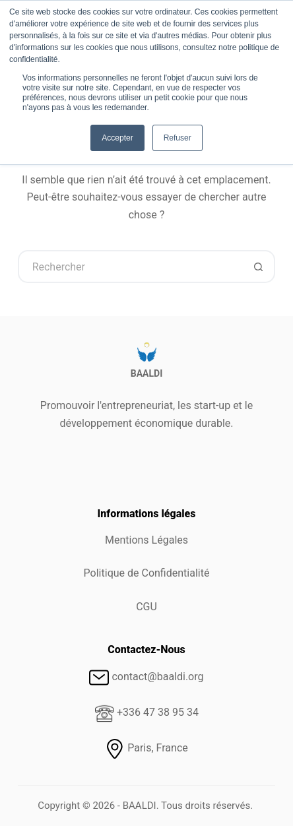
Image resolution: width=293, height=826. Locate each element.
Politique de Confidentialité (147, 573)
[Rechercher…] (130, 266)
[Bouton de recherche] (258, 266)
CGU (146, 606)
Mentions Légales (146, 540)
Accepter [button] (117, 138)
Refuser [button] (177, 138)
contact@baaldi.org (157, 676)
